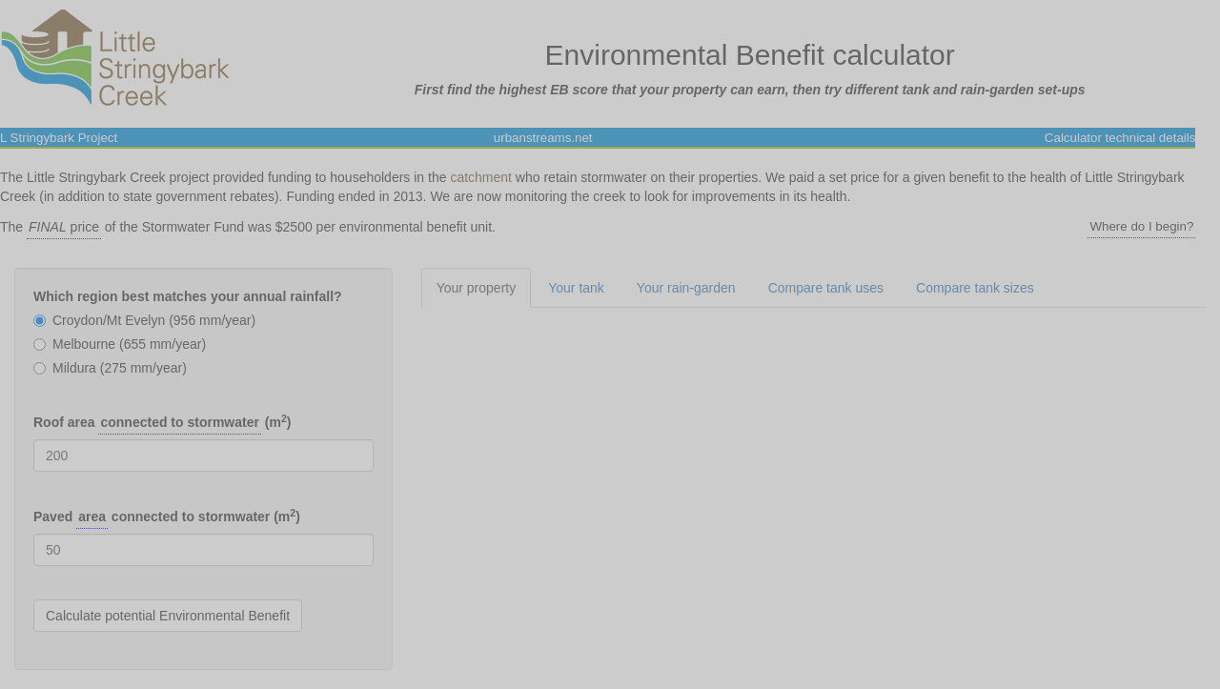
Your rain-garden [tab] (686, 287)
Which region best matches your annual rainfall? (187, 296)
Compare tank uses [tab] (826, 287)
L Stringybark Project (58, 138)
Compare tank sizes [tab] (975, 287)
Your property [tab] (477, 287)
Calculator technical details (1120, 138)
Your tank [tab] (576, 287)
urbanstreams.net (543, 138)
